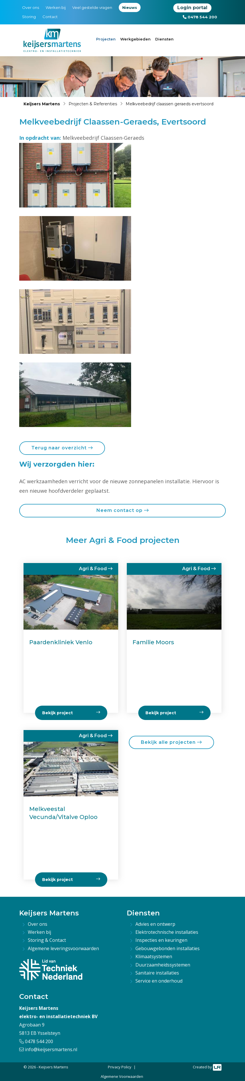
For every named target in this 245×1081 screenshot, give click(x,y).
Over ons (30, 7)
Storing (29, 16)
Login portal (192, 7)
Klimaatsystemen (153, 956)
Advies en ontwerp (155, 924)
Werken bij (56, 7)
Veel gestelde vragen (92, 7)
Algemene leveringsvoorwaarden (63, 948)
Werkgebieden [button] (135, 39)
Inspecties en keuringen (161, 940)
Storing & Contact (47, 940)
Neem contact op (122, 510)
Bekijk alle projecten (171, 742)
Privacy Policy (119, 1067)
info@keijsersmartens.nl (48, 1049)
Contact (50, 16)
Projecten (106, 39)
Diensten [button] (164, 39)
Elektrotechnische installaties (166, 932)
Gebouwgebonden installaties (167, 948)
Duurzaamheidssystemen (162, 965)
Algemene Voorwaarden (122, 1076)
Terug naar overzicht (62, 448)
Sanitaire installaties (157, 973)
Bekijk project (71, 879)
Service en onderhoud (158, 981)
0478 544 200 (200, 17)
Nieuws (129, 7)
